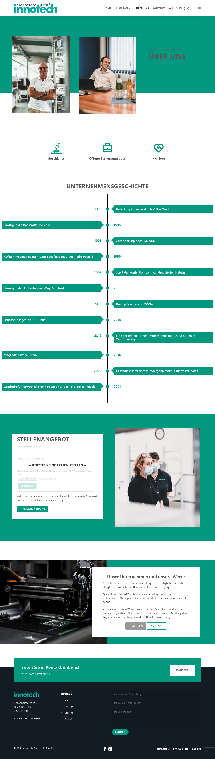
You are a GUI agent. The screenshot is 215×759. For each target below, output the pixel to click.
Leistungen (124, 8)
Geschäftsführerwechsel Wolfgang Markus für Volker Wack (157, 374)
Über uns (142, 8)
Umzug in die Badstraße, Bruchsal (27, 228)
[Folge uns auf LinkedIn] (199, 8)
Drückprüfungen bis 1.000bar (24, 323)
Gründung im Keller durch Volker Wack (143, 212)
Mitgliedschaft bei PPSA (20, 358)
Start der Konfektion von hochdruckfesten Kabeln (150, 275)
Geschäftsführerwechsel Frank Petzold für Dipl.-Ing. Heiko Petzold (50, 389)
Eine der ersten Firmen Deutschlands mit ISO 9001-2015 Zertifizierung (155, 340)
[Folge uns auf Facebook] (195, 8)
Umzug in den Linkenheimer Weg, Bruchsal (34, 291)
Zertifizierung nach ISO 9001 (136, 244)
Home (107, 8)
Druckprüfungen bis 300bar (135, 307)
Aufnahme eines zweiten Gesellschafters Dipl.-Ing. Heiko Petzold (48, 259)
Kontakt (158, 8)
